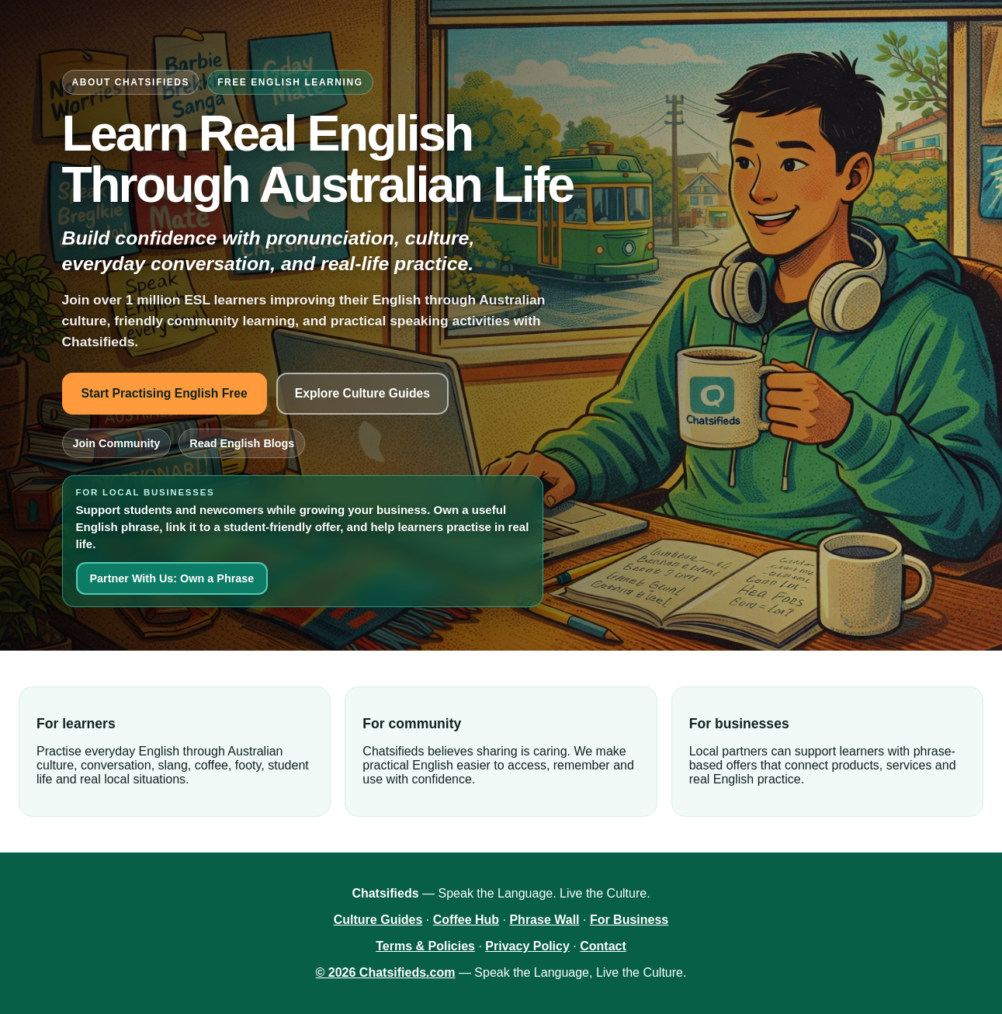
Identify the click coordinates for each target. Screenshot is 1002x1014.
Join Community (117, 443)
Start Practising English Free (164, 393)
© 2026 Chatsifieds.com (386, 972)
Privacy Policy (527, 946)
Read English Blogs (241, 443)
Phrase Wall (544, 919)
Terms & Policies (425, 946)
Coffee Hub (466, 919)
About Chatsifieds (131, 82)
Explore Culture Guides (362, 393)
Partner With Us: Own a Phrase (172, 578)
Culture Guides (378, 919)
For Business (629, 919)
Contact (603, 946)
